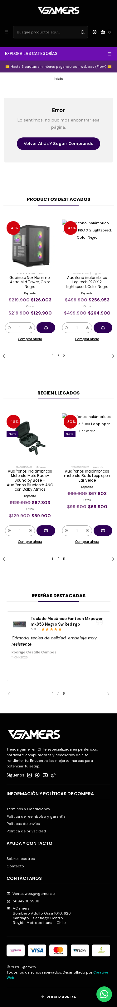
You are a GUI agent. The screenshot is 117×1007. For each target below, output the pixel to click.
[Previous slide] (6, 356)
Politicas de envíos (23, 823)
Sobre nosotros (21, 858)
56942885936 (23, 901)
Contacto (15, 866)
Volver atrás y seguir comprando (59, 143)
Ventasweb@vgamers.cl (31, 893)
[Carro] (107, 32)
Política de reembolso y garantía (36, 816)
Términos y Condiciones (28, 808)
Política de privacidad (26, 831)
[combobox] (50, 32)
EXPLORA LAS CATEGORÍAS (58, 53)
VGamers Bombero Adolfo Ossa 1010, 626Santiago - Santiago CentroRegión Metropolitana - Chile (39, 915)
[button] (58, 997)
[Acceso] (94, 32)
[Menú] (6, 32)
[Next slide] (110, 356)
